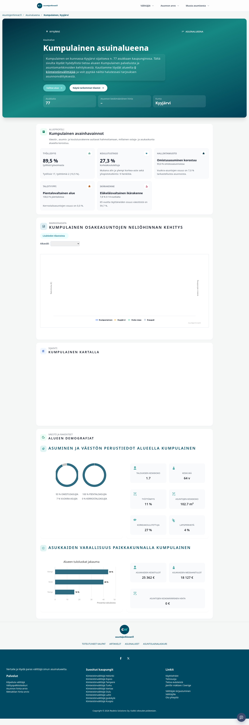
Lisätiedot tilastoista (54, 235)
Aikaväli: (44, 243)
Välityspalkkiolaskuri (16, 685)
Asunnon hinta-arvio (17, 688)
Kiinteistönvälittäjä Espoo (99, 678)
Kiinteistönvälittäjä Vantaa (99, 688)
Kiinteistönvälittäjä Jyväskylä (100, 698)
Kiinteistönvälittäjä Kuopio (99, 701)
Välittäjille (171, 694)
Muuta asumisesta (198, 5)
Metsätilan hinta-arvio (17, 691)
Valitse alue (54, 87)
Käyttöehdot (172, 675)
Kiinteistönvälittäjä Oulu (98, 691)
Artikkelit (115, 643)
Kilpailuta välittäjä (15, 682)
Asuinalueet (132, 643)
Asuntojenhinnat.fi (12, 15)
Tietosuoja (171, 678)
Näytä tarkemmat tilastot (88, 87)
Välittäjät (147, 5)
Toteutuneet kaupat (94, 643)
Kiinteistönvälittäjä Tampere (100, 682)
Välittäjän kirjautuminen (178, 691)
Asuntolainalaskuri (155, 643)
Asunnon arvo (170, 5)
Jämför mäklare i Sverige (178, 685)
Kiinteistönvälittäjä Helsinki (100, 675)
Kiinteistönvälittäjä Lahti (98, 694)
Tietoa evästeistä (174, 682)
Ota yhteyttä (172, 697)
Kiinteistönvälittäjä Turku (99, 685)
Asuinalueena (32, 15)
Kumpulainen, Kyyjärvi (56, 15)
